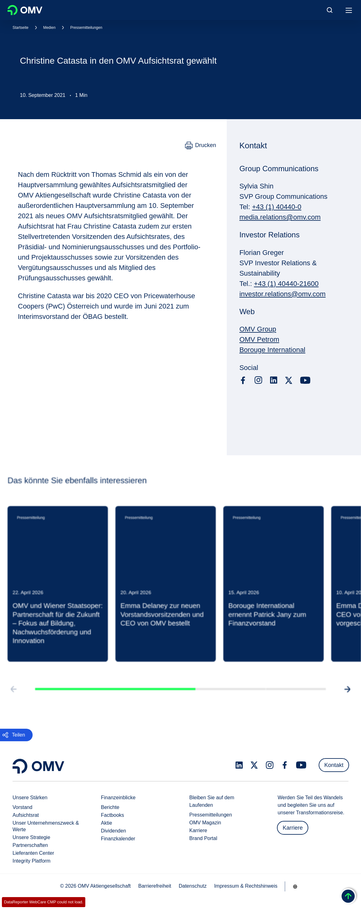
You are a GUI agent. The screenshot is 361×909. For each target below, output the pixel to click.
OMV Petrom (259, 339)
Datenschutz (193, 886)
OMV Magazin (205, 822)
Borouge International (272, 350)
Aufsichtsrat (26, 815)
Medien (49, 27)
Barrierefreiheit (154, 886)
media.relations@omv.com (280, 217)
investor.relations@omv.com (282, 294)
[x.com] (289, 380)
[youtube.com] (305, 380)
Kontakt (333, 765)
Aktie (106, 823)
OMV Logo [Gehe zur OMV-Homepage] (25, 10)
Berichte (110, 807)
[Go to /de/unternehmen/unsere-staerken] (295, 886)
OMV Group (257, 329)
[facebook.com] (243, 380)
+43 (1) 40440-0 (276, 207)
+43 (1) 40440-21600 (286, 284)
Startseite (21, 27)
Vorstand (22, 807)
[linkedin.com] (274, 380)
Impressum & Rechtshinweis (246, 886)
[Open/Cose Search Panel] (329, 10)
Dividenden (113, 830)
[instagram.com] (258, 380)
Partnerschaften (30, 845)
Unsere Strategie (31, 837)
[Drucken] (200, 145)
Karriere (198, 830)
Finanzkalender (118, 838)
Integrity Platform (31, 861)
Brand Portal (203, 838)
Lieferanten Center (33, 853)
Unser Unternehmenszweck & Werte (46, 826)
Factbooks (112, 815)
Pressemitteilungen (86, 27)
